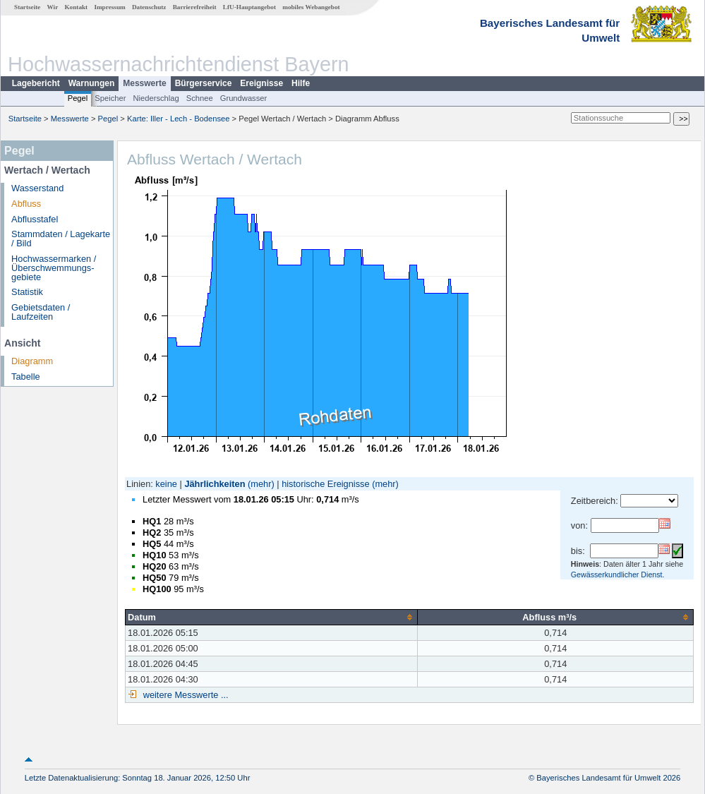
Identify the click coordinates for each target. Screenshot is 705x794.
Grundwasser (243, 98)
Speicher (110, 98)
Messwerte (144, 83)
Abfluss (26, 203)
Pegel (78, 98)
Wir (53, 7)
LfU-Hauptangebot (249, 7)
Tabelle (25, 376)
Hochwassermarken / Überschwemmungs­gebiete (53, 267)
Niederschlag (156, 98)
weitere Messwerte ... (184, 695)
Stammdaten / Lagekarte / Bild (60, 238)
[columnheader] (272, 617)
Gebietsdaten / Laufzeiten (40, 312)
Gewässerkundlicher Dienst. (618, 574)
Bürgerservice (203, 83)
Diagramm (32, 361)
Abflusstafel (34, 219)
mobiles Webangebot (310, 7)
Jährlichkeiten (214, 484)
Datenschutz (149, 7)
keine (166, 484)
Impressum (109, 7)
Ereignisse (261, 83)
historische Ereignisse (325, 484)
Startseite (27, 7)
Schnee (199, 98)
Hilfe (300, 83)
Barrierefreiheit (195, 7)
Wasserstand (37, 188)
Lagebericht (36, 83)
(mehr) (261, 484)
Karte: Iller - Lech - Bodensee (178, 118)
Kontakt (76, 7)
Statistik (27, 292)
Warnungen (91, 83)
